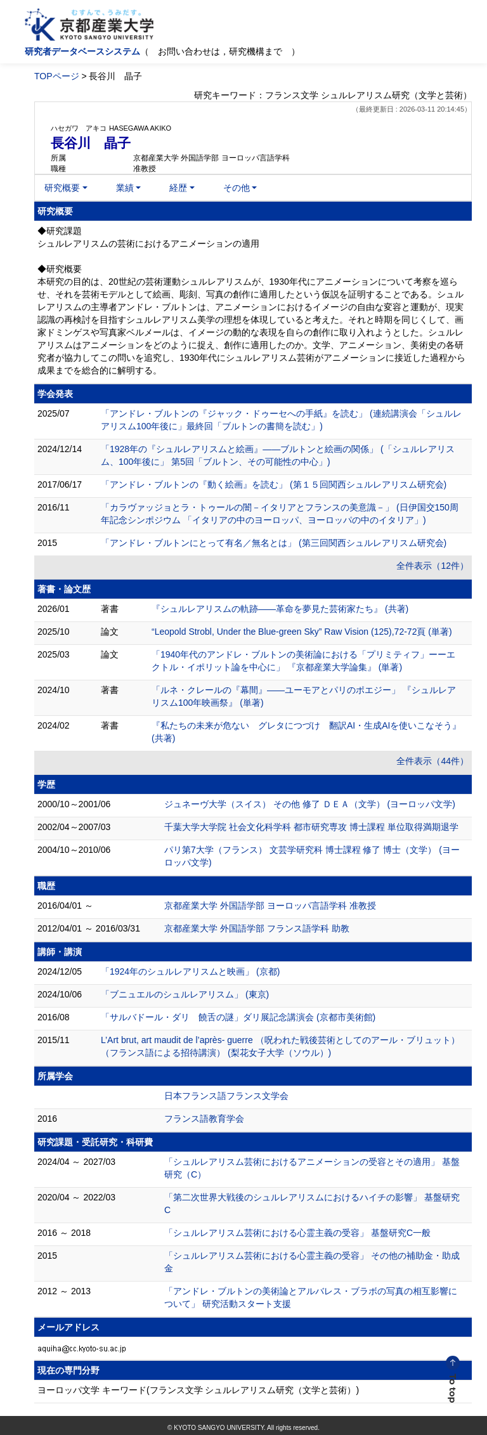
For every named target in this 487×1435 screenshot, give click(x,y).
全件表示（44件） (432, 761)
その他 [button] (236, 188)
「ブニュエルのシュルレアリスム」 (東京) (185, 994)
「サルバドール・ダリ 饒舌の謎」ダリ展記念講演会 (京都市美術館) (238, 1017)
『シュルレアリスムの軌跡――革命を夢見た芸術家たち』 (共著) (280, 609)
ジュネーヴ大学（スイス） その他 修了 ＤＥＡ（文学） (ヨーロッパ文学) (309, 804)
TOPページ (56, 76)
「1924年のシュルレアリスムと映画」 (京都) (190, 971)
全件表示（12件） (432, 566)
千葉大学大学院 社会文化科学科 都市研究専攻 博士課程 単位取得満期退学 (311, 827)
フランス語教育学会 (204, 1119)
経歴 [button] (178, 188)
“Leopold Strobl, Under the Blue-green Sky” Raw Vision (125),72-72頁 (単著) (302, 632)
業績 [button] (125, 188)
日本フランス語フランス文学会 (226, 1096)
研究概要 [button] (62, 188)
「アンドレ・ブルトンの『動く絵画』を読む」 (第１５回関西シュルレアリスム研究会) (273, 484)
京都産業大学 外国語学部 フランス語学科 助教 (256, 928)
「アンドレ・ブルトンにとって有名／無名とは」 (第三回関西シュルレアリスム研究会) (273, 543)
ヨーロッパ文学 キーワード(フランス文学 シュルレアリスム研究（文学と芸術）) (198, 1390)
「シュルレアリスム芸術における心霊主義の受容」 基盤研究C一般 (297, 1233)
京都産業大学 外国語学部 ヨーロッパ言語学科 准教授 (270, 905)
